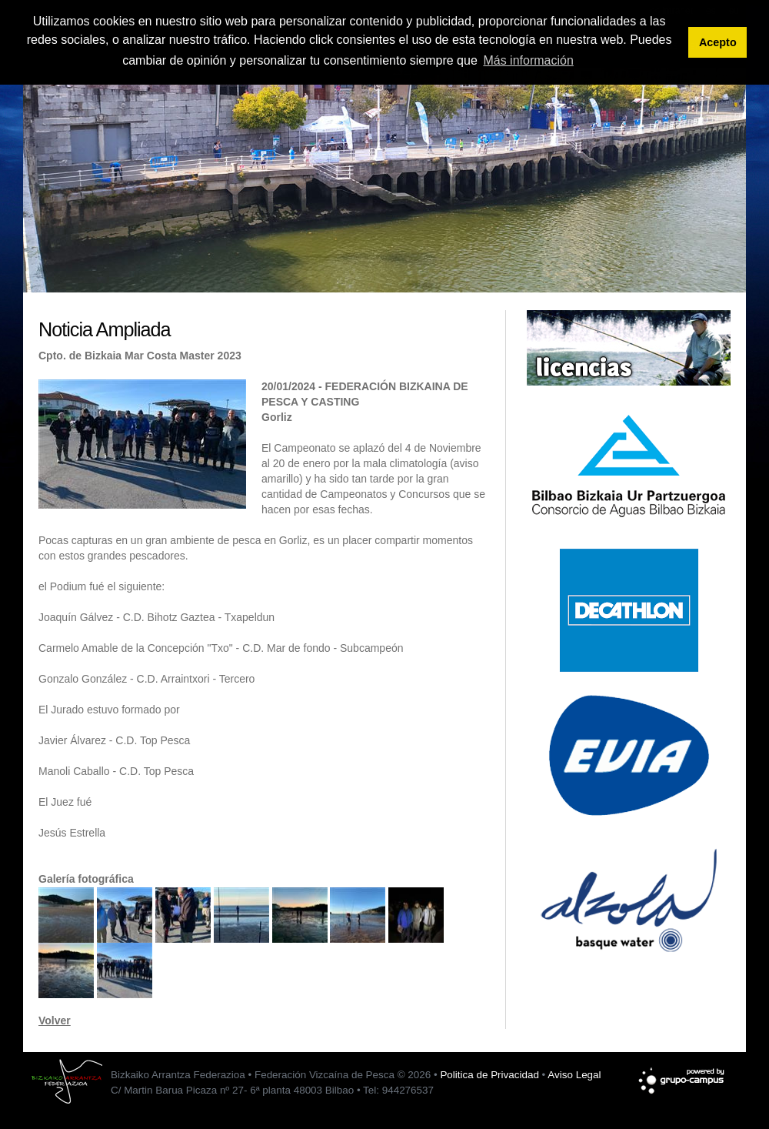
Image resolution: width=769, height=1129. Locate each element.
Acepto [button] (718, 42)
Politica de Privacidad (489, 1075)
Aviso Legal (574, 1075)
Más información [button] (528, 60)
